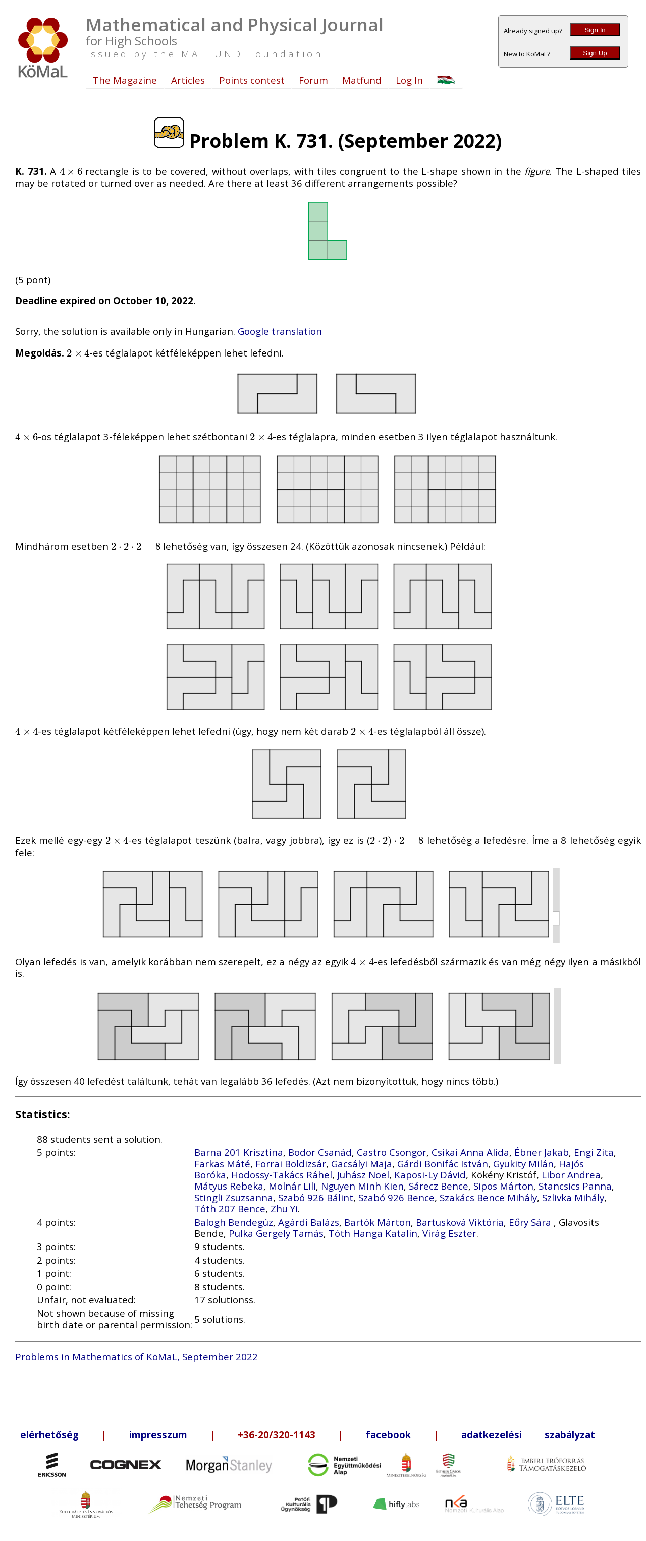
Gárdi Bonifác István (442, 1163)
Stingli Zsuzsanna (233, 1197)
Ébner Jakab (541, 1152)
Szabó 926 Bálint (315, 1197)
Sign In (595, 30)
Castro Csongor (391, 1152)
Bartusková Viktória (460, 1222)
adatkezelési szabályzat (528, 1434)
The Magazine (125, 80)
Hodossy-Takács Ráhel (281, 1174)
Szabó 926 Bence (396, 1197)
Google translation (280, 331)
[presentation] (71, 171)
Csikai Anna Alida (470, 1152)
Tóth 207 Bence (229, 1208)
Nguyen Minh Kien (362, 1185)
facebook (388, 1434)
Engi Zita (594, 1152)
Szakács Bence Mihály (488, 1197)
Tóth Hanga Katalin (373, 1233)
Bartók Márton (377, 1222)
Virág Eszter (449, 1233)
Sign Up (595, 53)
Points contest (252, 80)
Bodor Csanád (320, 1152)
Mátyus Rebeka (228, 1185)
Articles (188, 80)
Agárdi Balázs (308, 1222)
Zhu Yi (284, 1208)
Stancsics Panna (575, 1185)
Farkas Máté (222, 1163)
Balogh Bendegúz (233, 1222)
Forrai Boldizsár (290, 1163)
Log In (409, 80)
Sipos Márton (503, 1185)
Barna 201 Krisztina (238, 1152)
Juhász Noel (363, 1174)
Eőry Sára (531, 1222)
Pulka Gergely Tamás (276, 1233)
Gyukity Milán (523, 1163)
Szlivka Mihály (573, 1197)
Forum (313, 80)
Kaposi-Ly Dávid (430, 1174)
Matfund (362, 80)
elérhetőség (49, 1434)
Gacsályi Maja (361, 1163)
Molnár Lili (292, 1185)
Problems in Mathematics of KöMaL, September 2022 (136, 1356)
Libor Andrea (571, 1174)
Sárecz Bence (438, 1185)
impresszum (158, 1434)
